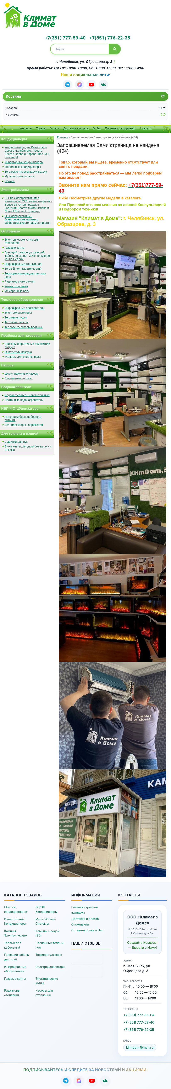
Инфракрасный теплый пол (23, 262)
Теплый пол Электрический (23, 267)
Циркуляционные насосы (21, 372)
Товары (41, 127)
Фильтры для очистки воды (23, 355)
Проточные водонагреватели (24, 399)
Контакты (26, 127)
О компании (80, 923)
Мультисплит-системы (19, 175)
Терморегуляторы (48, 953)
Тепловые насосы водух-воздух (26, 170)
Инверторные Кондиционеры (15, 920)
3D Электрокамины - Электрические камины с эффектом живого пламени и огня (27, 218)
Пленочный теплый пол (49, 944)
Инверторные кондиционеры (24, 161)
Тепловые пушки (16, 316)
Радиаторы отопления (19, 280)
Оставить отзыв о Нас (87, 929)
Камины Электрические (15, 932)
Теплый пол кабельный (12, 944)
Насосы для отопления (44, 992)
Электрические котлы (46, 980)
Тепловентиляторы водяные (24, 326)
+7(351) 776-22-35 (107, 37)
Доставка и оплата (75, 127)
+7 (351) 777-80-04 (138, 1014)
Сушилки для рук (16, 440)
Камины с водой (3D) (47, 932)
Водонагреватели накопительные (27, 394)
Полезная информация (120, 127)
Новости (145, 127)
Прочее (10, 180)
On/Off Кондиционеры (46, 909)
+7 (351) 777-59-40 (138, 1021)
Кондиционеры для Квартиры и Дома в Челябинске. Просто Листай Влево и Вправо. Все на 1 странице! (27, 151)
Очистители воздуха (18, 351)
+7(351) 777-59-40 (64, 37)
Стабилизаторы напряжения (24, 423)
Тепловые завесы (16, 321)
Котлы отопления (16, 285)
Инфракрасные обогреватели (24, 307)
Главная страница (84, 906)
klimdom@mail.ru (140, 1046)
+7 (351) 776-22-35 (138, 1028)
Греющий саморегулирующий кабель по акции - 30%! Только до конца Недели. (27, 255)
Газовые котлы (14, 246)
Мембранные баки (17, 290)
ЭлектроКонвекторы (18, 311)
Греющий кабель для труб (16, 956)
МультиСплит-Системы (45, 920)
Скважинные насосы (18, 377)
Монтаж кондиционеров (15, 909)
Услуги (54, 127)
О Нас (97, 127)
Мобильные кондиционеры (23, 165)
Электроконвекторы (50, 965)
